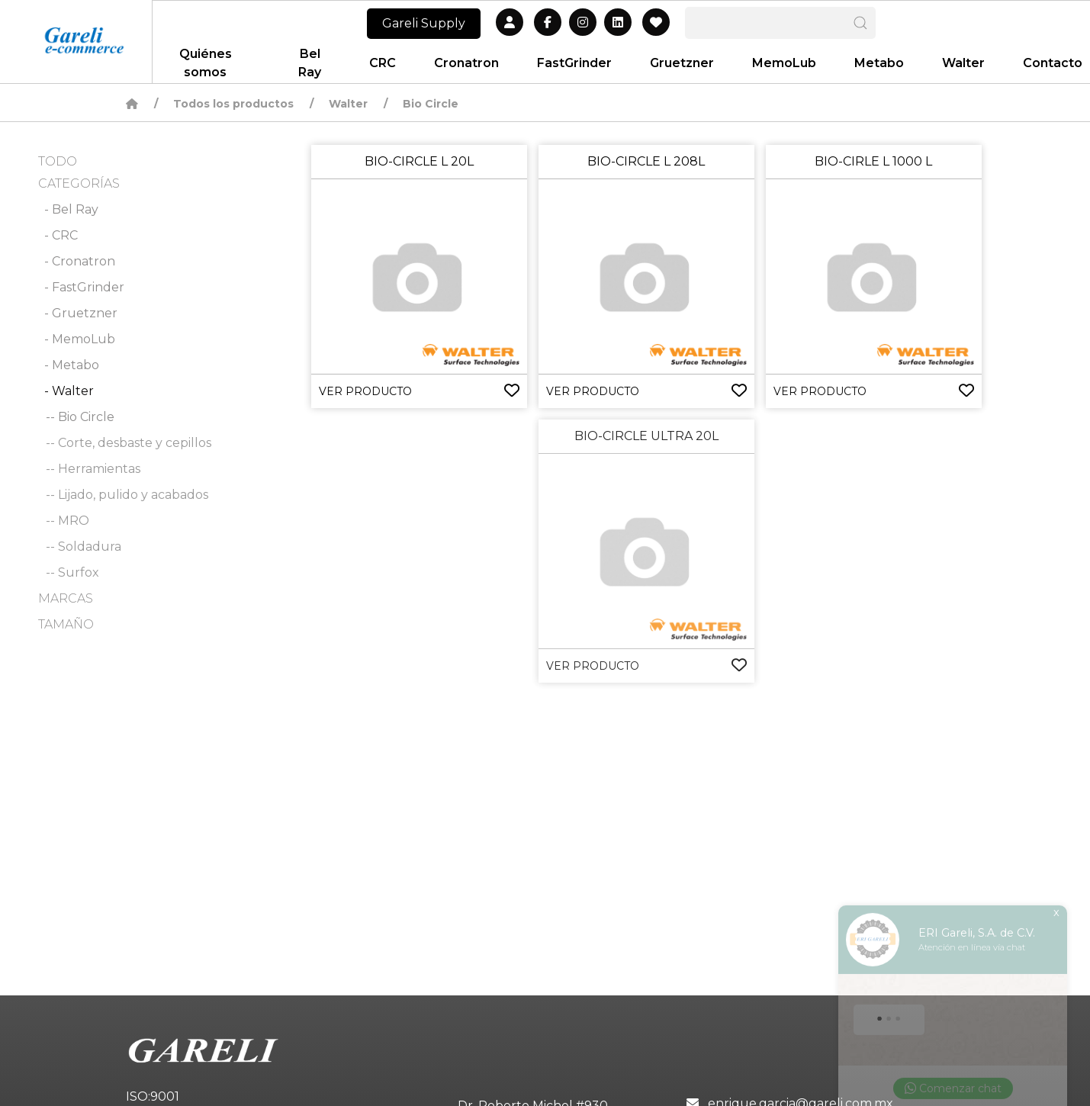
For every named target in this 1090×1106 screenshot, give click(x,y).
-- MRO (67, 520)
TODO (57, 161)
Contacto (1052, 63)
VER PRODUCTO (365, 391)
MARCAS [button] (65, 598)
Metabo (879, 63)
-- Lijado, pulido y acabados (127, 494)
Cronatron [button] (466, 63)
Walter (348, 104)
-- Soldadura (83, 546)
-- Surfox (72, 572)
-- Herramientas (93, 468)
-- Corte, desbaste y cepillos (128, 443)
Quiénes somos (205, 63)
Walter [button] (963, 63)
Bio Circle (430, 104)
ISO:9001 (152, 1096)
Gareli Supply (423, 23)
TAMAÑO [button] (66, 624)
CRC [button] (382, 63)
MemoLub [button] (784, 63)
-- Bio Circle (80, 417)
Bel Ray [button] (309, 63)
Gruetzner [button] (682, 63)
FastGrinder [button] (574, 63)
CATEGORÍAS (79, 183)
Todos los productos (233, 104)
